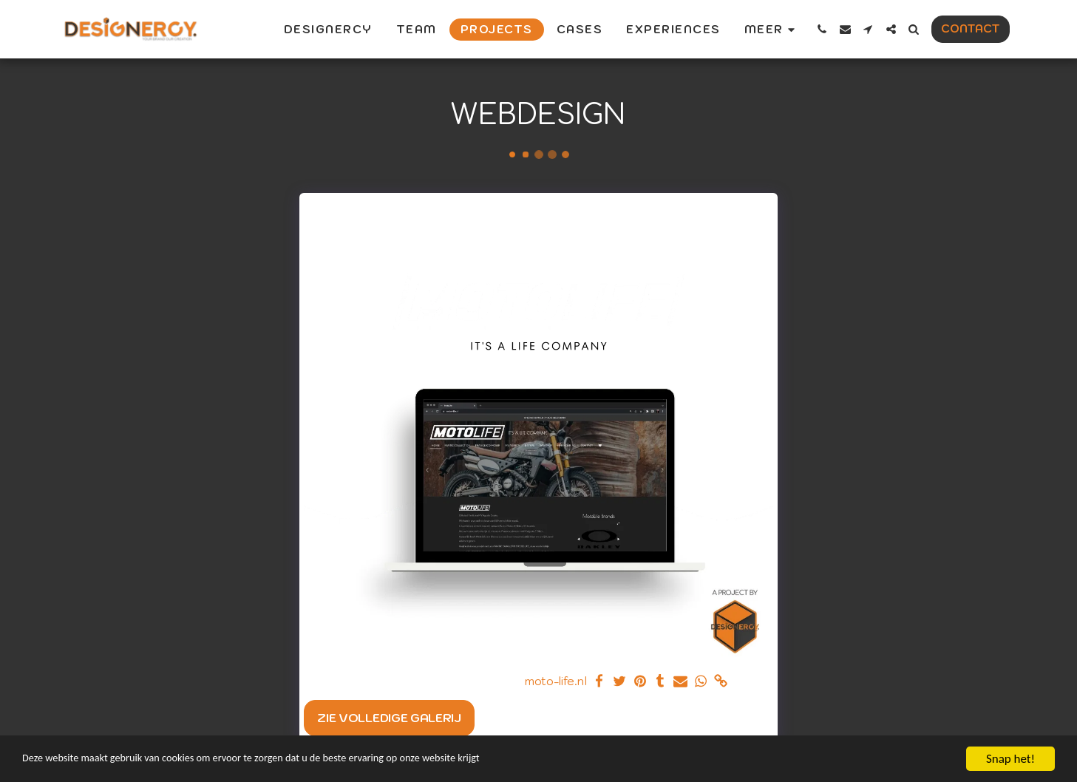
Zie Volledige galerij (389, 717)
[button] (822, 29)
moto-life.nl (555, 681)
